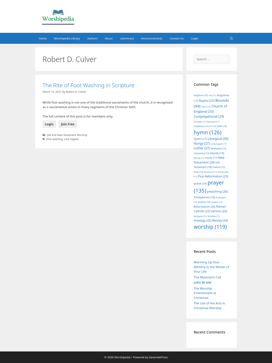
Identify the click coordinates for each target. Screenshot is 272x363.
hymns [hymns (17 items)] (200, 139)
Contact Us (177, 38)
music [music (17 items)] (211, 157)
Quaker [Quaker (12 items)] (216, 202)
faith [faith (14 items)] (222, 126)
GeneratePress (158, 357)
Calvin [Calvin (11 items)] (206, 106)
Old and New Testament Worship (67, 135)
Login (194, 38)
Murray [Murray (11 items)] (199, 158)
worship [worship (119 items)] (210, 226)
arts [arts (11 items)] (212, 95)
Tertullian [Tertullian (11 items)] (213, 216)
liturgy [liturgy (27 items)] (202, 143)
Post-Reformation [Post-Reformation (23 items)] (213, 176)
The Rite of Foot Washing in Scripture (89, 85)
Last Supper (71, 139)
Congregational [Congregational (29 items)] (209, 116)
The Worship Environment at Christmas (205, 293)
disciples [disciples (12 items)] (200, 121)
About (109, 38)
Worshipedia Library (67, 38)
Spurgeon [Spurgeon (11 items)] (200, 216)
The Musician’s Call (207, 277)
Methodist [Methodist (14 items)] (218, 148)
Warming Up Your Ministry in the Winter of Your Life (211, 267)
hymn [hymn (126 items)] (207, 132)
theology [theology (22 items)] (202, 220)
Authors (92, 38)
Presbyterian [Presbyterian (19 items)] (204, 197)
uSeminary (127, 38)
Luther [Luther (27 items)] (202, 148)
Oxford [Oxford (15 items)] (219, 167)
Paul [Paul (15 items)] (198, 172)
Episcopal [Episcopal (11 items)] (213, 121)
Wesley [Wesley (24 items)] (220, 220)
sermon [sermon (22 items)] (219, 211)
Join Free (67, 124)
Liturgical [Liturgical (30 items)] (218, 138)
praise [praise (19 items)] (200, 183)
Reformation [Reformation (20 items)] (204, 206)
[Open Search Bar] (231, 38)
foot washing (55, 139)
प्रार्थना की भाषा (202, 283)
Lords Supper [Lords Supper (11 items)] (218, 144)
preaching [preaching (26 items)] (217, 191)
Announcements (151, 38)
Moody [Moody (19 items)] (217, 153)
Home (43, 38)
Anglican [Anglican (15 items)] (201, 95)
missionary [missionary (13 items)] (201, 153)
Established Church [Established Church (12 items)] (205, 126)
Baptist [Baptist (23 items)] (207, 101)
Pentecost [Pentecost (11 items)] (210, 172)
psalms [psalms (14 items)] (204, 202)
